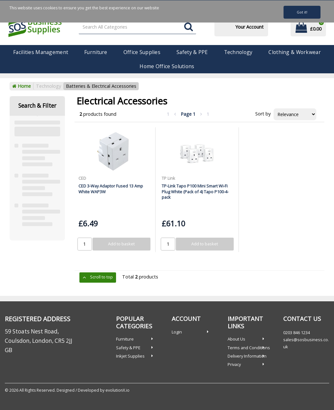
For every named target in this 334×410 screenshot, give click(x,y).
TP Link (168, 178)
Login (177, 332)
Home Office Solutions (167, 66)
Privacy (234, 364)
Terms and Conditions (249, 348)
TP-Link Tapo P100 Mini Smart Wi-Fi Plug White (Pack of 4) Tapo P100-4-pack (195, 191)
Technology (238, 52)
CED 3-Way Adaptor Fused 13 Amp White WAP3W (110, 188)
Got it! (302, 12)
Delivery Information (247, 356)
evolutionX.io (117, 390)
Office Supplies (141, 52)
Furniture (95, 52)
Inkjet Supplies (130, 356)
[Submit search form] (188, 27)
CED (82, 178)
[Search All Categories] (137, 27)
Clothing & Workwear (294, 52)
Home (21, 86)
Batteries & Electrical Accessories (101, 86)
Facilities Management (40, 52)
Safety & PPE (192, 52)
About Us (236, 339)
